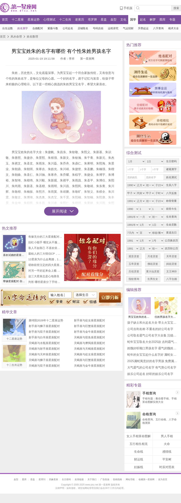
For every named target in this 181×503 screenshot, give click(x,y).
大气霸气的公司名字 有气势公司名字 (151, 367)
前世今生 (171, 208)
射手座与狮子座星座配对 (44, 326)
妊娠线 (138, 467)
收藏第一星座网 (146, 479)
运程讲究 (113, 28)
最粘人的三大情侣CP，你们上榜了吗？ (45, 253)
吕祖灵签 (134, 271)
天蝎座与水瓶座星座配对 (44, 343)
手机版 (128, 8)
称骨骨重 (171, 201)
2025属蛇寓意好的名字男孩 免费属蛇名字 (152, 361)
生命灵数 (171, 224)
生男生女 (152, 278)
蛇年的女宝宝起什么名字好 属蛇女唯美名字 (152, 354)
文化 (123, 19)
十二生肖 (65, 19)
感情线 (166, 451)
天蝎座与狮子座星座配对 (44, 360)
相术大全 (173, 28)
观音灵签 (134, 256)
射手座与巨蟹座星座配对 (89, 326)
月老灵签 (152, 256)
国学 (133, 19)
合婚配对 (37, 28)
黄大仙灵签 (152, 271)
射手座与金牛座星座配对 (89, 331)
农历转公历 (171, 248)
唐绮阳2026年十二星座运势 (46, 320)
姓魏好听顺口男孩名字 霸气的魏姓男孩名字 (152, 348)
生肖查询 (171, 216)
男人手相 (167, 436)
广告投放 (104, 479)
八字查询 (158, 28)
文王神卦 (171, 271)
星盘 (104, 19)
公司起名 (68, 28)
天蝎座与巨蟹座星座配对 (89, 360)
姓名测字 (22, 28)
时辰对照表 (166, 467)
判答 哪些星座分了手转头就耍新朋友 (45, 281)
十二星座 (18, 19)
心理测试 (49, 19)
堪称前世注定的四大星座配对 (45, 264)
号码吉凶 (98, 28)
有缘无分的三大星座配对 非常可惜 (45, 236)
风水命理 (16, 36)
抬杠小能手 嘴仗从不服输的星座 (45, 242)
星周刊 (42, 479)
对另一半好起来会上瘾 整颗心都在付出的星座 (45, 270)
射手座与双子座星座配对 (44, 331)
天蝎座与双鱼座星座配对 (89, 337)
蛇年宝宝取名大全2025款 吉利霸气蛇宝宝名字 (152, 341)
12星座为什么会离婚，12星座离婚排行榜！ (45, 259)
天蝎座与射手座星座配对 (44, 348)
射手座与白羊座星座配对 (44, 337)
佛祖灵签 (152, 263)
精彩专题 (133, 385)
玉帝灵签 (134, 263)
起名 (143, 19)
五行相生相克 (139, 443)
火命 (167, 443)
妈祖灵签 (171, 263)
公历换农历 (171, 240)
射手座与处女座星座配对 (89, 320)
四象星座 (53, 479)
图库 (163, 19)
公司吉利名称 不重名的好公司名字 (150, 329)
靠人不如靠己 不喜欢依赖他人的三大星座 (45, 248)
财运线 (138, 459)
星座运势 (34, 19)
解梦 (153, 19)
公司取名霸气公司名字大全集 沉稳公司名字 (152, 335)
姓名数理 (32, 36)
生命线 (138, 451)
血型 (113, 19)
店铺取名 (83, 28)
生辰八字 (171, 185)
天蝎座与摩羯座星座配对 (89, 343)
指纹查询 (134, 278)
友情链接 (79, 479)
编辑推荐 (133, 290)
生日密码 (171, 161)
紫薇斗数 (53, 28)
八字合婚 (171, 278)
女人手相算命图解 (139, 436)
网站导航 (130, 479)
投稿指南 (117, 479)
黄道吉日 (171, 232)
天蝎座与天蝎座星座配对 (89, 348)
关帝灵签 (171, 256)
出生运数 (7, 28)
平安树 (166, 459)
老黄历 (79, 19)
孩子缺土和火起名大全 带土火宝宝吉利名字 (152, 322)
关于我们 (92, 479)
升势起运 (143, 28)
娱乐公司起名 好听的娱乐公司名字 (150, 374)
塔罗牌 (92, 19)
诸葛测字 (171, 169)
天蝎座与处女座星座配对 (89, 354)
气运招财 (128, 28)
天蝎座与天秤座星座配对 (44, 354)
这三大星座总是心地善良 (43, 276)
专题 (172, 19)
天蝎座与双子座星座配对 (44, 365)
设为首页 (162, 479)
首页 (5, 19)
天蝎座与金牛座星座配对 (89, 365)
